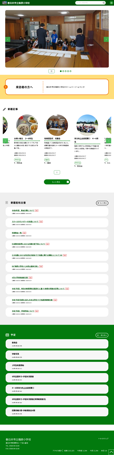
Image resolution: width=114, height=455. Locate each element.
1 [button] (60, 71)
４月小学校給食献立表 (20, 277)
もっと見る (56, 182)
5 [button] (70, 71)
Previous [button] (7, 39)
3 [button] (65, 71)
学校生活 (19, 163)
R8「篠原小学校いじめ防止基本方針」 (25, 266)
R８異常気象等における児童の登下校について (28, 244)
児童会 (49, 163)
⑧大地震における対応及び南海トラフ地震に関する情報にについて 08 (37, 255)
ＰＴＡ (108, 163)
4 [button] (68, 71)
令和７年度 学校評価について (23, 311)
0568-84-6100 (14, 445)
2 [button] (63, 71)
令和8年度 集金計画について (23, 210)
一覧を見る (103, 335)
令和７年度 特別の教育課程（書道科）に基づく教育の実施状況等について (38, 288)
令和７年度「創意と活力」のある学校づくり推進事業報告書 (32, 300)
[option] (57, 39)
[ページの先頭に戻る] (111, 452)
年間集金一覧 (17, 232)
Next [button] (106, 39)
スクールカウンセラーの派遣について (25, 221)
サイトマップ (104, 438)
